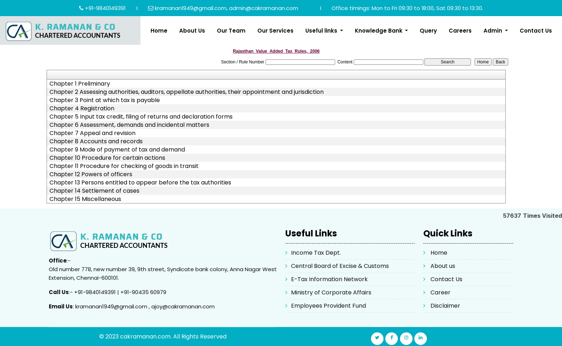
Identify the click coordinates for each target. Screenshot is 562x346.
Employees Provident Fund (328, 306)
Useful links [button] (322, 30)
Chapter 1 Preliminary (79, 84)
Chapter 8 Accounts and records (96, 141)
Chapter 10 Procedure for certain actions (107, 158)
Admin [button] (494, 30)
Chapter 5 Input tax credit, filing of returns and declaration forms (141, 117)
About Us (192, 30)
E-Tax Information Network (329, 279)
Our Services (275, 30)
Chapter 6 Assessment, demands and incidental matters (129, 125)
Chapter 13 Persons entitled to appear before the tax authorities (140, 183)
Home (159, 30)
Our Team (231, 30)
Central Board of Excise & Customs (340, 266)
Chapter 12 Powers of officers (90, 174)
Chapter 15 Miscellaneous (85, 199)
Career (440, 292)
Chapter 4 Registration (81, 108)
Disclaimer (445, 306)
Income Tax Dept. (316, 253)
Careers (460, 30)
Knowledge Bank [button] (379, 30)
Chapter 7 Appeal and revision (92, 133)
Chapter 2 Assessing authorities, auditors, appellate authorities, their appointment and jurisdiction (186, 92)
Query (428, 30)
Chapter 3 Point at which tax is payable (104, 100)
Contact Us (536, 30)
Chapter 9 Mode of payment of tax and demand (117, 150)
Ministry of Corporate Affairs (331, 292)
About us (442, 266)
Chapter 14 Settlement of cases (94, 191)
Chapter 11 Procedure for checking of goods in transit (124, 166)
